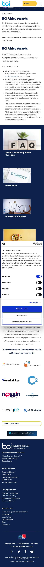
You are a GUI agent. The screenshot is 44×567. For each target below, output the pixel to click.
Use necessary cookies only (22, 321)
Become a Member (8, 472)
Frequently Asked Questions (22, 546)
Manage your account (9, 482)
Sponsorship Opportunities (11, 498)
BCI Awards (8, 14)
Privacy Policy (10, 543)
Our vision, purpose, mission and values (15, 512)
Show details (33, 302)
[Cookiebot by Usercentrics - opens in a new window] (33, 243)
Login (26, 3)
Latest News (6, 475)
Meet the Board (7, 519)
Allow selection (22, 315)
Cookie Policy (22, 543)
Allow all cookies (22, 309)
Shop (4, 522)
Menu (40, 4)
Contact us (6, 525)
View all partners (11, 424)
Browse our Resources (10, 458)
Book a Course (7, 461)
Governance (6, 514)
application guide (11, 76)
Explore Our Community (10, 477)
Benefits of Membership (10, 493)
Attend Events (7, 480)
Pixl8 (32, 561)
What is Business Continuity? (12, 456)
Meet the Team (7, 517)
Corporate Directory (9, 496)
